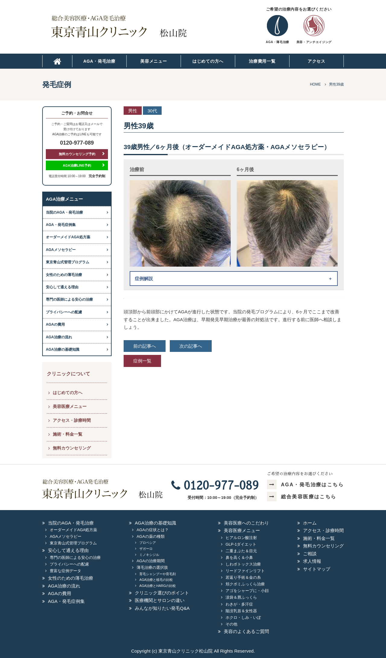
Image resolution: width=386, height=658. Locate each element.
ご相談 (310, 553)
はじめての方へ (207, 61)
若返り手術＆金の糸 (243, 577)
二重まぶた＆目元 (241, 551)
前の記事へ (144, 346)
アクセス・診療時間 (72, 420)
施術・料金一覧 (67, 434)
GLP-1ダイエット (241, 544)
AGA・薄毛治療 (277, 42)
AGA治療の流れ (59, 337)
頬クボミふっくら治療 (245, 584)
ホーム (310, 522)
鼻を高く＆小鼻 (239, 557)
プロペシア (147, 542)
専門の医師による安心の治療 (69, 299)
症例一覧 (142, 360)
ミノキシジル (149, 554)
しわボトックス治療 (243, 564)
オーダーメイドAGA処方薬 (68, 237)
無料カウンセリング (72, 448)
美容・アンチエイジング (314, 42)
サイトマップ (316, 569)
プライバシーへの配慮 (64, 312)
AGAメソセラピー (61, 250)
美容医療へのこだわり (246, 522)
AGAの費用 (55, 324)
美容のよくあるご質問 (246, 631)
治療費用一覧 (262, 61)
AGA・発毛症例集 (61, 225)
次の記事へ (190, 346)
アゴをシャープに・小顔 (247, 590)
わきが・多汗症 (239, 604)
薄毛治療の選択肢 (152, 567)
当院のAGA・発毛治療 (64, 212)
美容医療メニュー (70, 406)
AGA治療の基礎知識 (62, 349)
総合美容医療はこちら (301, 496)
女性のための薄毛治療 (64, 275)
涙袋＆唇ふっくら (241, 597)
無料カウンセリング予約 (77, 154)
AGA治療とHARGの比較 (157, 586)
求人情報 (312, 561)
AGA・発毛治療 (99, 61)
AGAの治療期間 (150, 561)
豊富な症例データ (65, 571)
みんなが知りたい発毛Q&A (162, 608)
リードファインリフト (245, 571)
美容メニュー (153, 61)
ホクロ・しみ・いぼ (243, 617)
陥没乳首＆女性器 (241, 611)
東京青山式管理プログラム (67, 262)
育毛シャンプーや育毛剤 (157, 574)
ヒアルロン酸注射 (241, 537)
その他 (231, 624)
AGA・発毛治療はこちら (305, 484)
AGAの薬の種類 (150, 536)
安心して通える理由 (62, 287)
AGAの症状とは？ (152, 530)
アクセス (316, 61)
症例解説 (144, 278)
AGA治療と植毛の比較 (156, 579)
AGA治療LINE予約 (77, 165)
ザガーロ (146, 548)
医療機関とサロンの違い (160, 600)
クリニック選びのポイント (162, 592)
